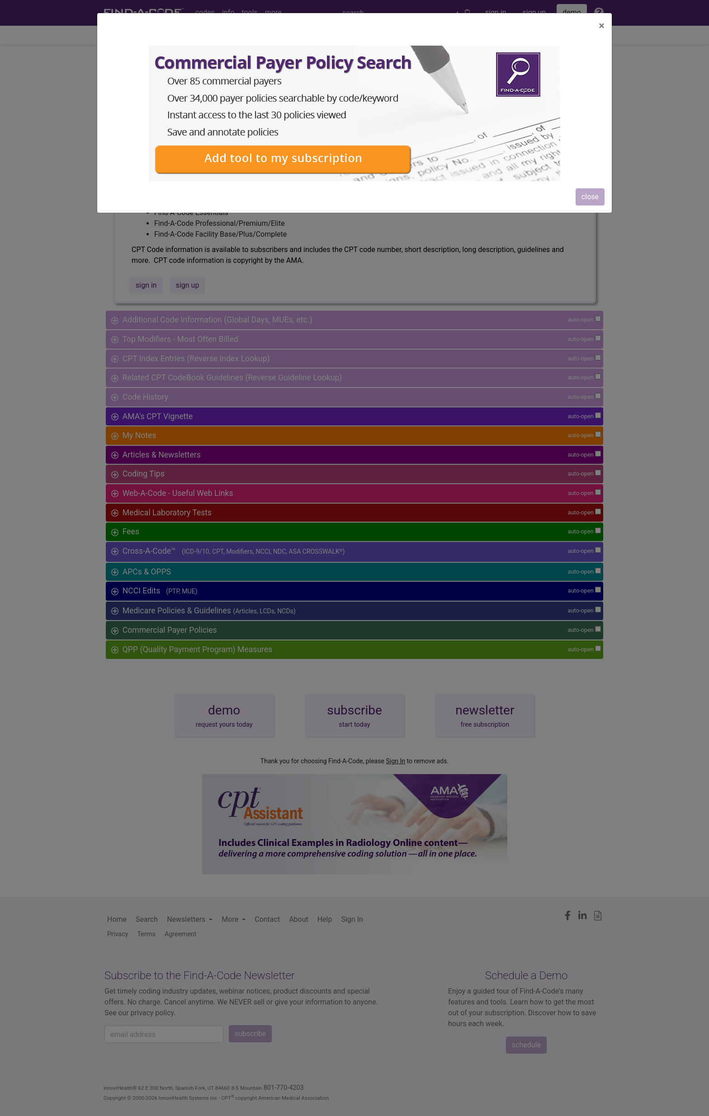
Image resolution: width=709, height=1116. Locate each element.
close (590, 196)
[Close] (601, 25)
